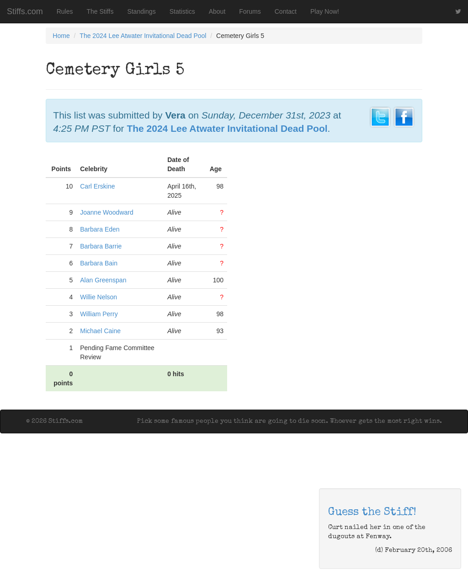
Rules (65, 11)
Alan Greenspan (103, 280)
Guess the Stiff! (372, 512)
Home (61, 35)
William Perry (98, 314)
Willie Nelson (98, 297)
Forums (250, 11)
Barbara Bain (98, 263)
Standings (141, 11)
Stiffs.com (25, 11)
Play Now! (324, 11)
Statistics (182, 11)
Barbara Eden (99, 229)
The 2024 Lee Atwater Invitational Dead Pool (143, 35)
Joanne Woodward (106, 212)
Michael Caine (100, 331)
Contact (286, 11)
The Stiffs (100, 11)
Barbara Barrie (101, 246)
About (217, 11)
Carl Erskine (97, 186)
